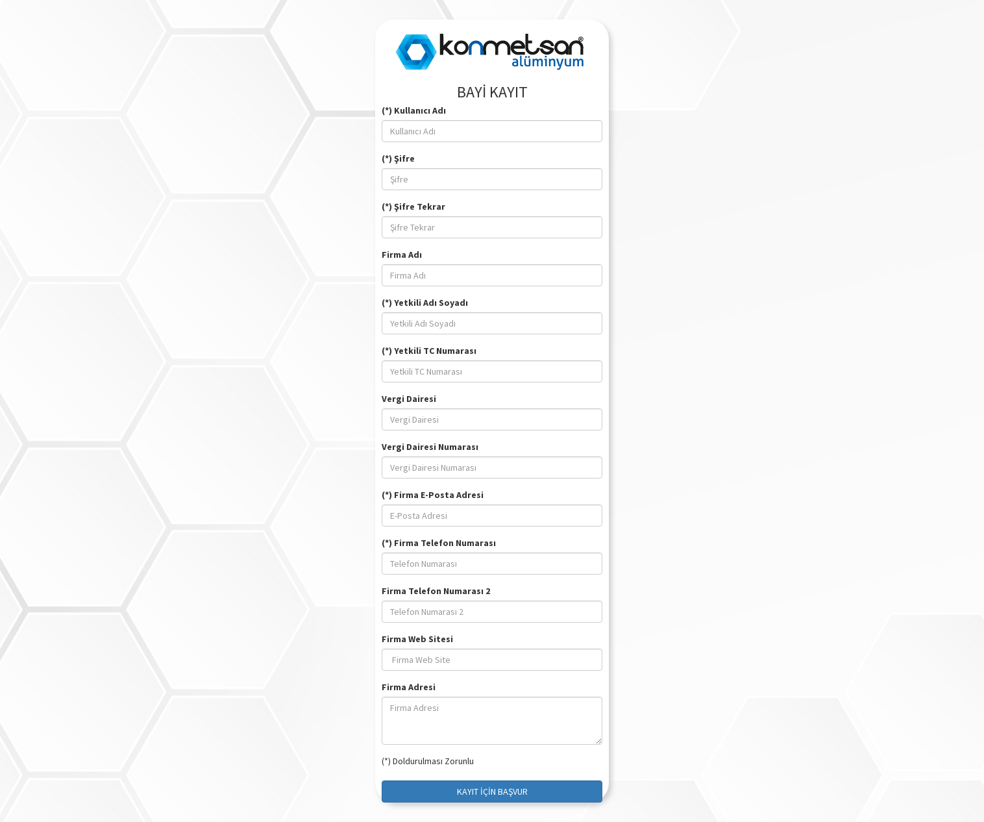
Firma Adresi (409, 687)
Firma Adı (402, 254)
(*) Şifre (398, 158)
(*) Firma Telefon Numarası (439, 543)
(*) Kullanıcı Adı (414, 110)
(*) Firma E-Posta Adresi (433, 495)
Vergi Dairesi (409, 399)
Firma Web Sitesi (417, 639)
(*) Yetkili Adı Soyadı (425, 302)
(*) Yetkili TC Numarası (429, 350)
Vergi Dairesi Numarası (430, 447)
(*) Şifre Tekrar (413, 206)
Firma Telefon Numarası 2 (436, 591)
